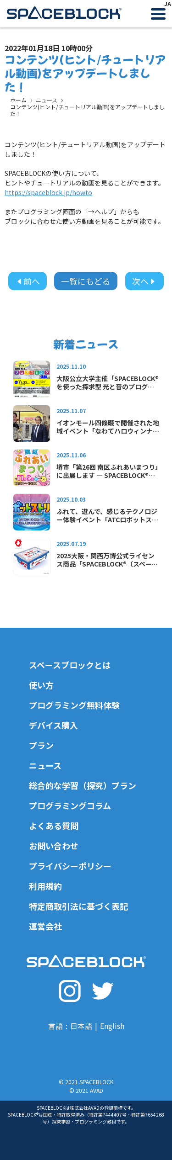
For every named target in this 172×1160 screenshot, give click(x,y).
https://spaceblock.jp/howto (48, 192)
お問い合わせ (53, 846)
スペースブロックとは (70, 665)
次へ (144, 281)
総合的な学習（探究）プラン (82, 785)
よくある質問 (53, 826)
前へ (27, 281)
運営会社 (45, 926)
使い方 (41, 685)
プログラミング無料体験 (74, 705)
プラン (41, 745)
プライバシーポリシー (70, 866)
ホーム (18, 100)
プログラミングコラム (70, 805)
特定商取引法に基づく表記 (78, 906)
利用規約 (45, 886)
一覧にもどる (86, 281)
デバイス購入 (53, 725)
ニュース (46, 100)
